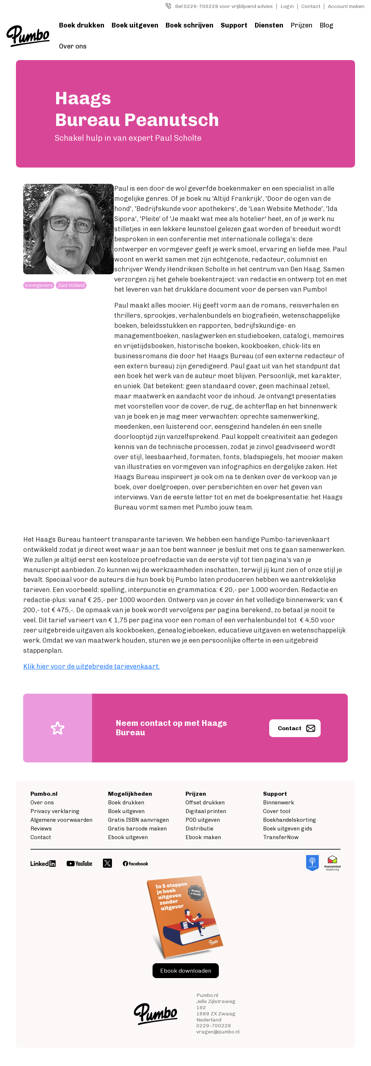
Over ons (73, 46)
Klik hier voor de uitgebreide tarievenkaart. (91, 667)
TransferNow (281, 837)
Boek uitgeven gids (287, 828)
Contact (310, 6)
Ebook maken (203, 837)
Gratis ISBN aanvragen (138, 820)
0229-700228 (213, 1026)
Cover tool (276, 811)
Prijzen (301, 25)
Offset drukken (205, 802)
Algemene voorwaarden (61, 820)
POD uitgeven (203, 820)
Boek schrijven (189, 25)
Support (234, 25)
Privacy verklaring (54, 811)
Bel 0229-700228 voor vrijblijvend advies (224, 6)
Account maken (346, 6)
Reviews (41, 828)
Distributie (199, 828)
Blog (326, 25)
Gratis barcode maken (137, 828)
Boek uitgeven (135, 25)
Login (287, 6)
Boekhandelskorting (289, 820)
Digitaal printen (206, 811)
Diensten (269, 25)
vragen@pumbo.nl (217, 1032)
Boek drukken (81, 25)
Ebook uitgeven (128, 837)
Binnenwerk (278, 802)
